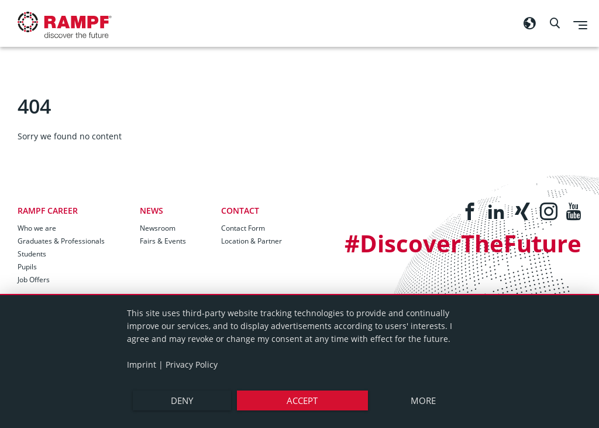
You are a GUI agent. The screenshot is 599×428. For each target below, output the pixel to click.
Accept (302, 400)
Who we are (37, 228)
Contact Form (243, 228)
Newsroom (157, 228)
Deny (182, 400)
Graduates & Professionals (61, 241)
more (423, 400)
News (151, 210)
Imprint (141, 364)
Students (32, 254)
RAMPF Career (48, 210)
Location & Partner (251, 241)
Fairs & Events (163, 241)
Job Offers (34, 280)
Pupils (27, 267)
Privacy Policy (192, 364)
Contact (240, 210)
